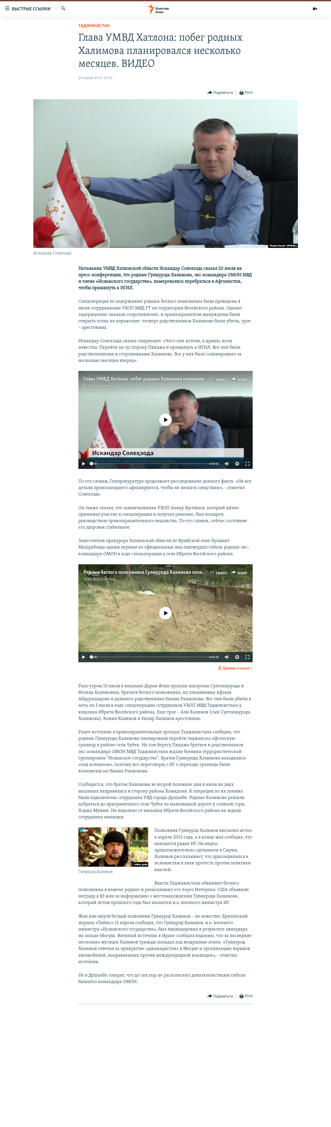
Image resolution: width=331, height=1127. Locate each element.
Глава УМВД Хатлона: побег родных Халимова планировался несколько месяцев (170, 379)
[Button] (220, 92)
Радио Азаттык (102, 386)
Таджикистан (94, 26)
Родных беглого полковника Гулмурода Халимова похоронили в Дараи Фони (166, 572)
